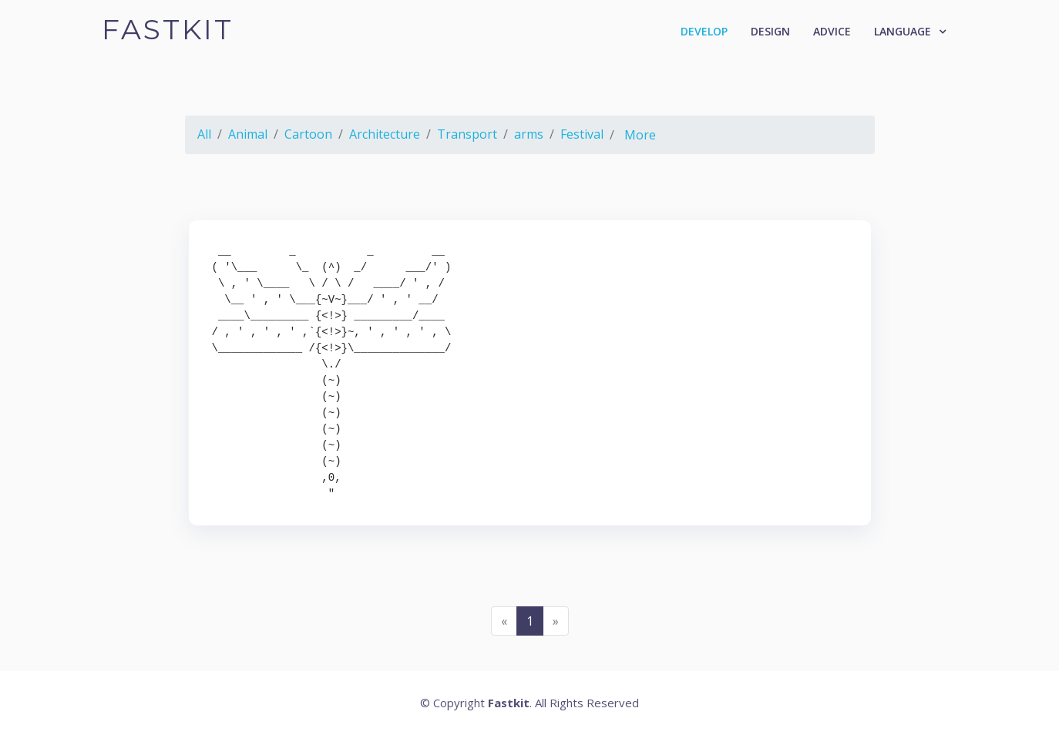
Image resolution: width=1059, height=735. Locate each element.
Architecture (384, 134)
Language (902, 31)
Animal (247, 134)
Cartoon (308, 134)
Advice (832, 31)
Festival (581, 134)
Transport (467, 134)
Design (770, 31)
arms (528, 134)
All (204, 134)
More (640, 134)
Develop (704, 31)
